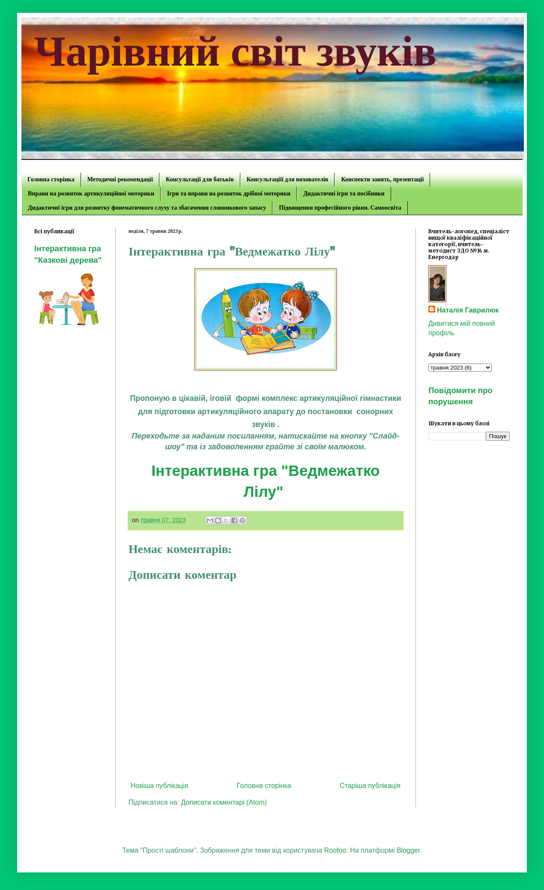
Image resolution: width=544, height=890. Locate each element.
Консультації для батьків (200, 179)
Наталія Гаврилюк (468, 310)
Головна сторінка (51, 179)
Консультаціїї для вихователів (288, 179)
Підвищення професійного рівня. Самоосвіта (340, 207)
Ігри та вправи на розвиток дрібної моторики (228, 193)
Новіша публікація (159, 785)
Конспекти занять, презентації (382, 179)
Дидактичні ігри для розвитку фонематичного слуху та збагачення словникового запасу (147, 207)
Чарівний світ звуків (235, 51)
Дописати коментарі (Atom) (224, 802)
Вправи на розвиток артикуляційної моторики (91, 193)
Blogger (408, 850)
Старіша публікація (370, 785)
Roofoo (335, 850)
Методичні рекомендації (120, 179)
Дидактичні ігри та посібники (344, 193)
